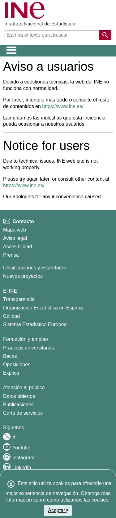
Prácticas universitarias (28, 347)
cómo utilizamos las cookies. (78, 499)
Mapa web (14, 229)
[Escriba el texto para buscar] (53, 35)
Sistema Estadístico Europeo (35, 324)
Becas (10, 356)
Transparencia (19, 299)
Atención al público (24, 387)
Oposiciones (16, 364)
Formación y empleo (25, 339)
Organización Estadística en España (43, 307)
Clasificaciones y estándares (34, 267)
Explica (11, 373)
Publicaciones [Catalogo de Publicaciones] (18, 404)
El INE (10, 291)
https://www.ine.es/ (62, 106)
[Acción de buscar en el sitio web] (105, 35)
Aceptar (58, 510)
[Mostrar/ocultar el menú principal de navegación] (11, 50)
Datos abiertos (19, 396)
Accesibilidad (17, 246)
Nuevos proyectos (23, 276)
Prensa (11, 255)
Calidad (11, 316)
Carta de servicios (23, 413)
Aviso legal (15, 238)
